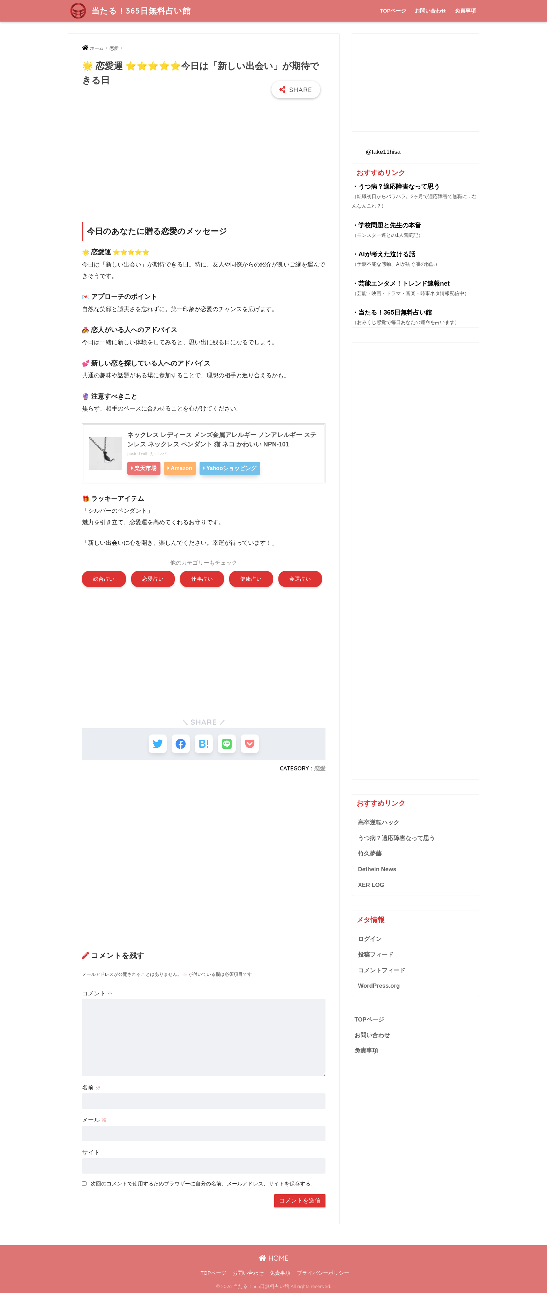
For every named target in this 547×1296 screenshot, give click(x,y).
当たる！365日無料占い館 (130, 11)
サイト (91, 1155)
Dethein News (377, 869)
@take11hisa (383, 152)
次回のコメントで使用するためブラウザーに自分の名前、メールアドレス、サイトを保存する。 (203, 1186)
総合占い (104, 578)
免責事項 (465, 11)
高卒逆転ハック (378, 822)
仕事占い (202, 578)
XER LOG (371, 885)
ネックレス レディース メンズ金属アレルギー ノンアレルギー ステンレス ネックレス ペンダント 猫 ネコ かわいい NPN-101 (221, 439)
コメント (97, 996)
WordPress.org (379, 985)
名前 (91, 1090)
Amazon (183, 468)
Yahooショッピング (234, 468)
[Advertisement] (203, 154)
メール (94, 1122)
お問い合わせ (430, 11)
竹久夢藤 (370, 853)
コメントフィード (381, 970)
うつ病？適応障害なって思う (396, 838)
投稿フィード (376, 954)
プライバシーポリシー (323, 1275)
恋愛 (319, 770)
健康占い (251, 578)
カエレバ (158, 453)
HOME (273, 1260)
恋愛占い (153, 578)
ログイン (370, 939)
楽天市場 (146, 468)
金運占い (300, 578)
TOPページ (393, 11)
